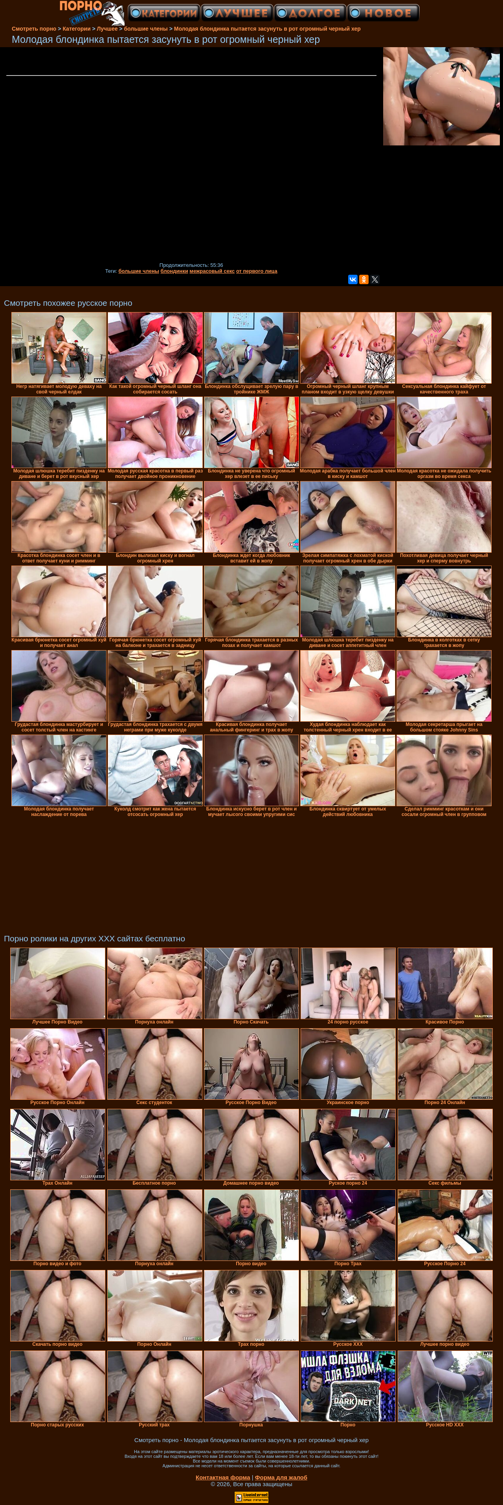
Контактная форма (223, 1477)
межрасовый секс (212, 271)
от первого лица (256, 271)
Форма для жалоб (281, 1477)
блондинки (174, 271)
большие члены (138, 271)
